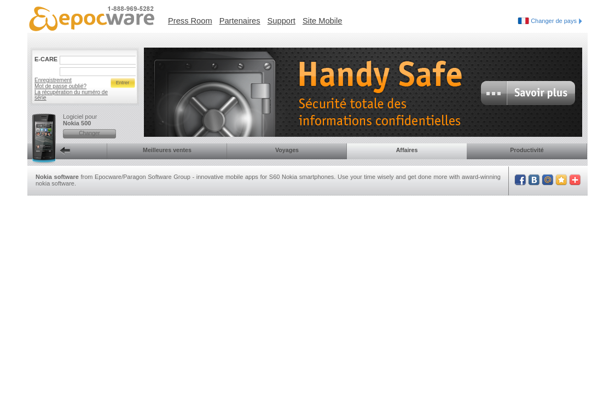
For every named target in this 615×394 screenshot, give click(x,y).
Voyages (287, 150)
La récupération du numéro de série (71, 95)
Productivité (527, 150)
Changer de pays (556, 21)
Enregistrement (53, 80)
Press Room (190, 20)
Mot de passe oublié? (60, 86)
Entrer (123, 82)
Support (281, 20)
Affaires (407, 150)
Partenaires (239, 20)
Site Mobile (323, 20)
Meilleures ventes (167, 150)
